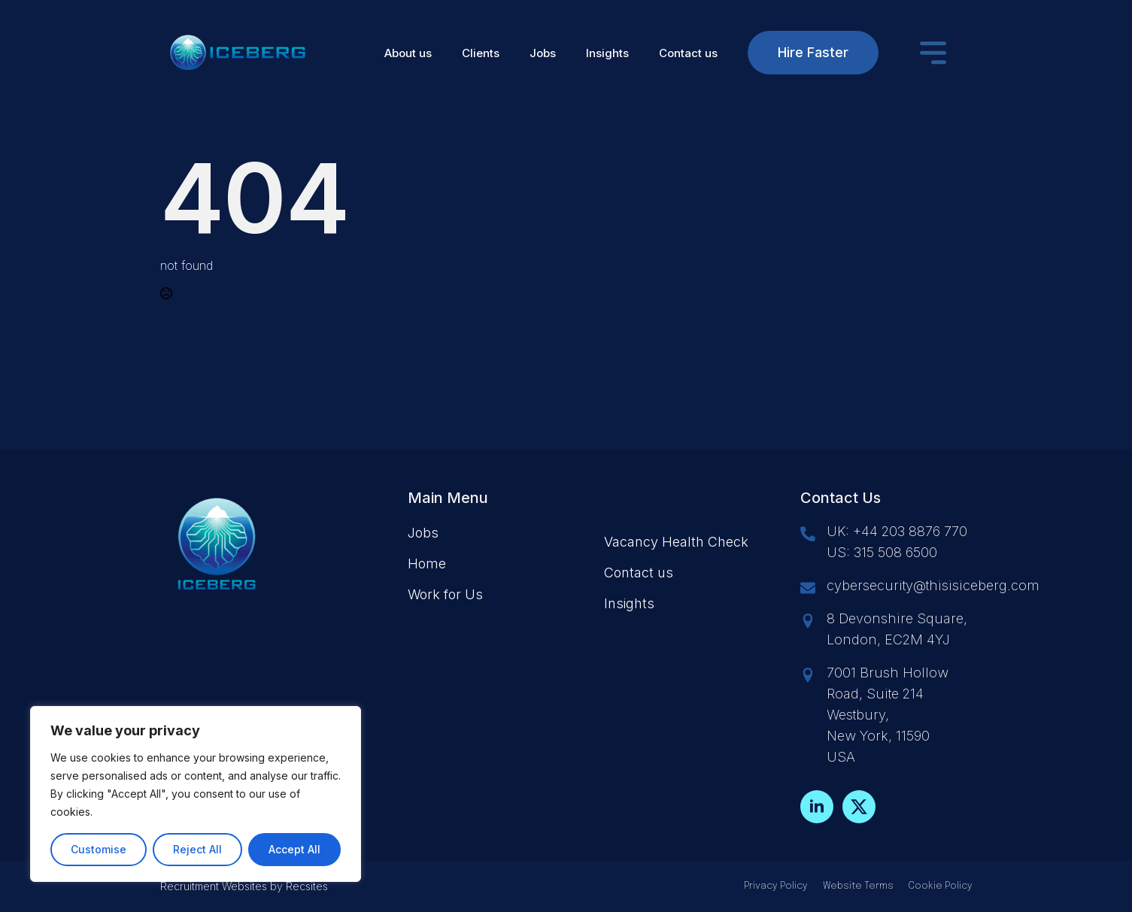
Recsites (307, 886)
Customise (98, 849)
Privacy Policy (776, 886)
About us (408, 53)
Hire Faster (813, 52)
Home (427, 563)
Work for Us (445, 594)
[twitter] (859, 806)
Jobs (543, 53)
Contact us (688, 53)
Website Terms (858, 886)
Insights (607, 53)
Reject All (197, 849)
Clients (480, 53)
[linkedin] (816, 806)
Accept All (294, 849)
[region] (195, 794)
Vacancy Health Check (676, 542)
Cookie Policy (941, 886)
